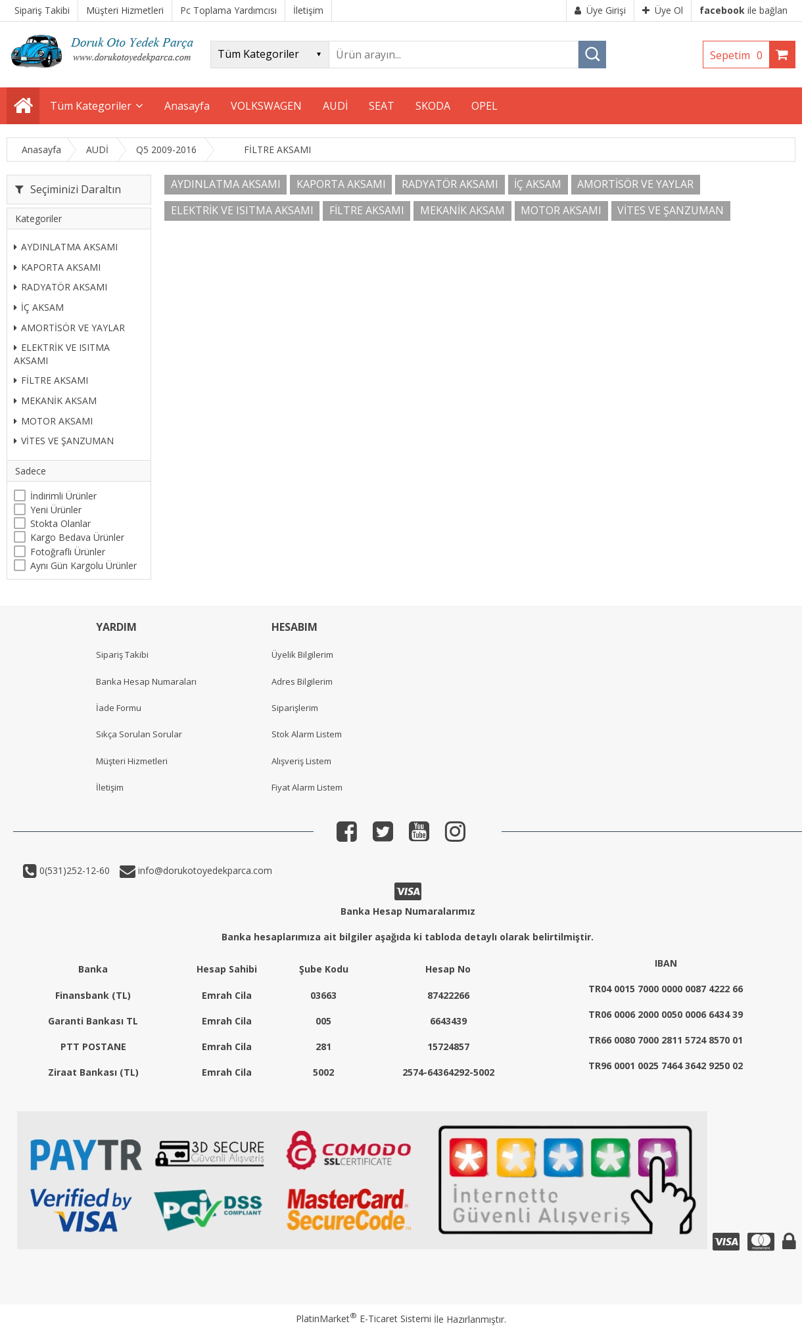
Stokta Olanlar (60, 523)
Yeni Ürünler (56, 509)
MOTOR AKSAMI (53, 421)
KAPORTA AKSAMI (57, 267)
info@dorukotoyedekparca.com (203, 870)
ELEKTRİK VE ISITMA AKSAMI (62, 354)
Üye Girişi (600, 10)
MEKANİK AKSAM (55, 400)
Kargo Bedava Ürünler (77, 537)
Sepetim (739, 55)
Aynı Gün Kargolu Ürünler (83, 565)
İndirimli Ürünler (63, 496)
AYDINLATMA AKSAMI (66, 247)
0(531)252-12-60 (73, 870)
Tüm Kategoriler (90, 106)
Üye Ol (662, 10)
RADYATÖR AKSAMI (60, 287)
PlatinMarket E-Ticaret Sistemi (363, 1318)
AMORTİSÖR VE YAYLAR (69, 327)
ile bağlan (743, 10)
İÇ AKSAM (39, 307)
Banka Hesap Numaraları (146, 681)
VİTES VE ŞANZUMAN (64, 440)
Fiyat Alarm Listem (306, 787)
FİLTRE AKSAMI (51, 380)
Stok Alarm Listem (306, 734)
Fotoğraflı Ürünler (67, 551)
